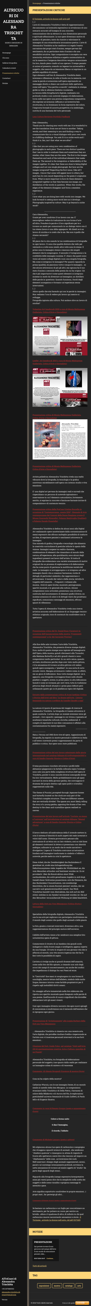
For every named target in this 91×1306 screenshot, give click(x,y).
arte (79, 1285)
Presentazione (43, 1242)
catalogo (69, 1285)
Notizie (5, 83)
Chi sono (5, 58)
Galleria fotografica (9, 63)
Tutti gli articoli (40, 1266)
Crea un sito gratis (68, 1303)
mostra (57, 1285)
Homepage (6, 53)
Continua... (50, 1258)
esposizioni (44, 1285)
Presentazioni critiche (10, 73)
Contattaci (6, 78)
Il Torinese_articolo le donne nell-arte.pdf (51, 19)
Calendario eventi (9, 68)
